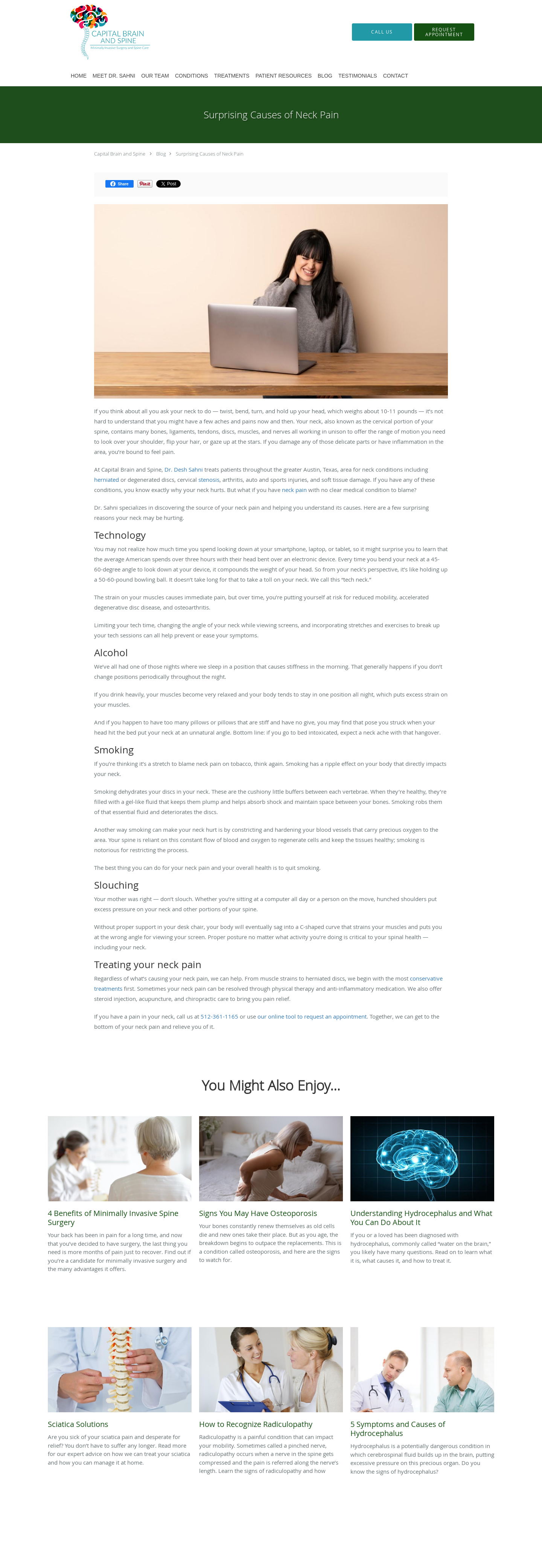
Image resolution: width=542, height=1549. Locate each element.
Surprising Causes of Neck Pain (210, 153)
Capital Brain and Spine (119, 153)
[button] (444, 32)
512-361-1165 (219, 1016)
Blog (161, 153)
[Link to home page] (98, 32)
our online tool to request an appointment (312, 1016)
